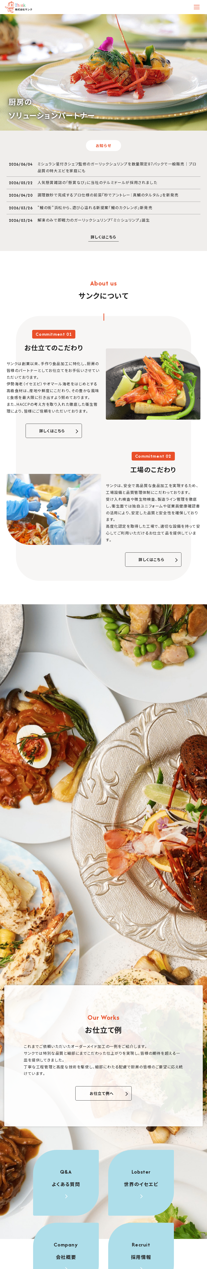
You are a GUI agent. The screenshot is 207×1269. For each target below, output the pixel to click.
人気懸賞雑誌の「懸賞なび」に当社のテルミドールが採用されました (97, 182)
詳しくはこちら (52, 430)
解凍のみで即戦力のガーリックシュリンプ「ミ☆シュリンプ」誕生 (94, 220)
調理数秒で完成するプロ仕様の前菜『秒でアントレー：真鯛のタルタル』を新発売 (108, 195)
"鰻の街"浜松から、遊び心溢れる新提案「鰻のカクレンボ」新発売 (95, 207)
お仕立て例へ (102, 1093)
